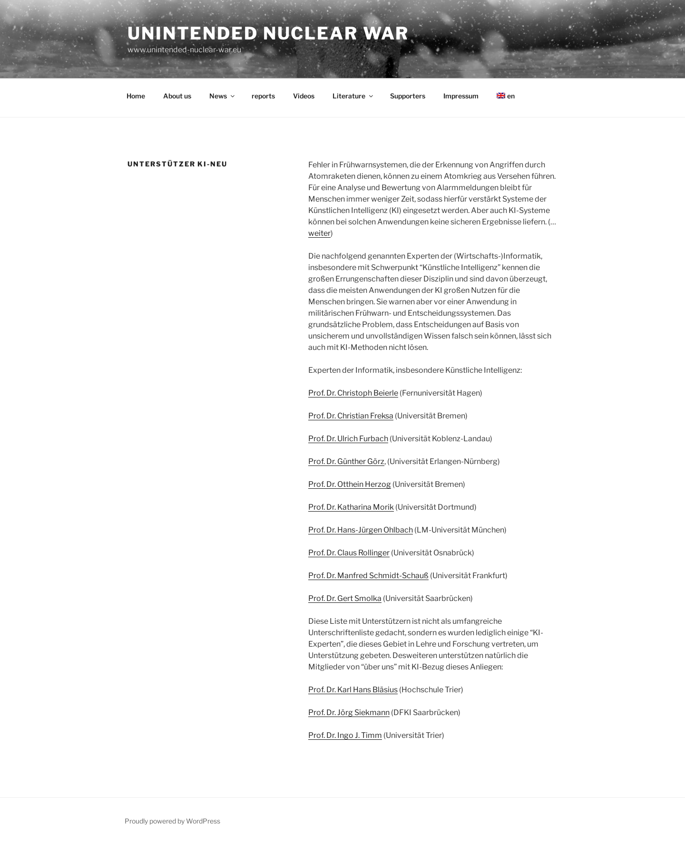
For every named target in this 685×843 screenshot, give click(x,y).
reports (263, 96)
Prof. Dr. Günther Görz (346, 461)
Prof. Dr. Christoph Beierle (353, 392)
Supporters (407, 96)
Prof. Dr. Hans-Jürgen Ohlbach (360, 529)
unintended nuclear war (268, 33)
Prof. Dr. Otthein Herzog (349, 484)
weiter (319, 233)
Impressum (461, 96)
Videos (303, 96)
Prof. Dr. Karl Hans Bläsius (353, 689)
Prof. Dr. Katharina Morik (351, 507)
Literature (353, 96)
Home (136, 96)
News (222, 96)
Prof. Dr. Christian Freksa (350, 415)
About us (177, 96)
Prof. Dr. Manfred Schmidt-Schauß (368, 575)
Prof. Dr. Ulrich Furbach (348, 438)
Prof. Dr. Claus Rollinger (349, 552)
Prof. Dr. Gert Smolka (345, 598)
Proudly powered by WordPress (172, 821)
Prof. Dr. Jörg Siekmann (349, 712)
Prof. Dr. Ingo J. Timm (345, 735)
